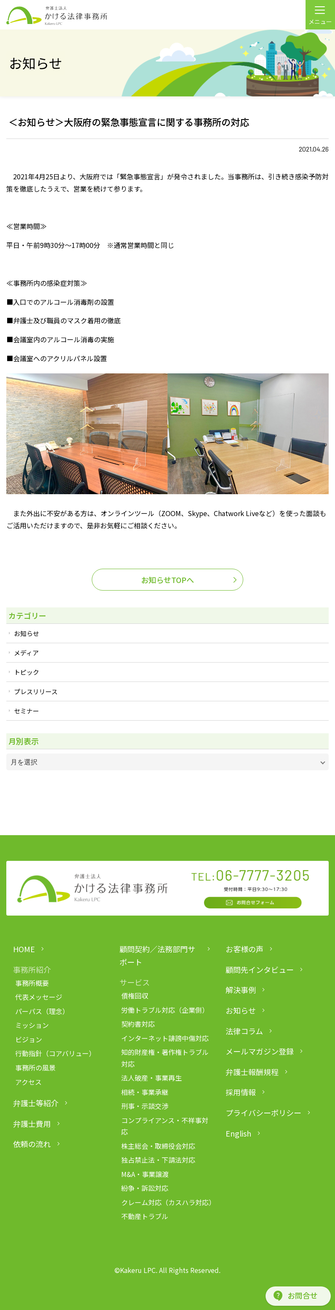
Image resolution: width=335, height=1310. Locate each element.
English (238, 1133)
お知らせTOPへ (167, 579)
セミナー (26, 710)
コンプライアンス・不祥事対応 (164, 1126)
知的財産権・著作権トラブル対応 (165, 1057)
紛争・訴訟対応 (144, 1188)
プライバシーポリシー (263, 1112)
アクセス (28, 1082)
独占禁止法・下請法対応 (158, 1160)
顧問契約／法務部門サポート (157, 955)
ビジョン (28, 1039)
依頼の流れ (32, 1143)
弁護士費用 (32, 1123)
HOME (24, 948)
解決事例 (241, 989)
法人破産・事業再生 (151, 1078)
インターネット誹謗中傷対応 (165, 1038)
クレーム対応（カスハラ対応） (166, 1202)
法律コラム (244, 1030)
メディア (26, 652)
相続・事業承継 (144, 1092)
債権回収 (134, 995)
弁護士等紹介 (35, 1102)
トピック (26, 672)
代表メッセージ (38, 997)
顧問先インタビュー (260, 969)
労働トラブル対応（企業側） (165, 1010)
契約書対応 (138, 1024)
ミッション (32, 1025)
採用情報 (241, 1091)
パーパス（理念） (42, 1011)
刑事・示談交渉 (144, 1106)
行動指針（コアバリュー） (55, 1053)
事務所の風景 (35, 1067)
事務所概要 (32, 983)
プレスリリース (36, 691)
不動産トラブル (144, 1216)
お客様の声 (244, 948)
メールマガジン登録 (260, 1051)
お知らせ (26, 633)
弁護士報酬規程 (252, 1071)
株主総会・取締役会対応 (158, 1146)
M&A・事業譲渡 (145, 1174)
